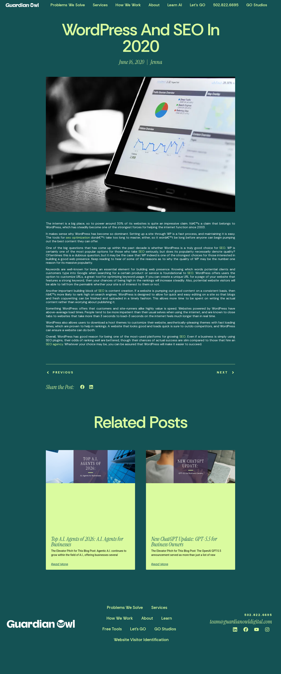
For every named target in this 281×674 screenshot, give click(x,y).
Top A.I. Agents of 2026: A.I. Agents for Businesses (87, 541)
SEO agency (54, 344)
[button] (82, 387)
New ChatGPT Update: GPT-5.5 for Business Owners (184, 541)
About (154, 4)
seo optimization (78, 237)
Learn (166, 618)
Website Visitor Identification (141, 639)
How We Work (128, 4)
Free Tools (112, 629)
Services (100, 4)
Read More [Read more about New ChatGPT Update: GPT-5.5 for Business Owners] (159, 564)
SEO (222, 248)
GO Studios (256, 4)
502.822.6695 (225, 4)
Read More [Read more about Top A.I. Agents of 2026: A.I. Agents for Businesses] (59, 564)
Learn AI (174, 4)
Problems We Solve (68, 4)
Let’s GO (197, 4)
